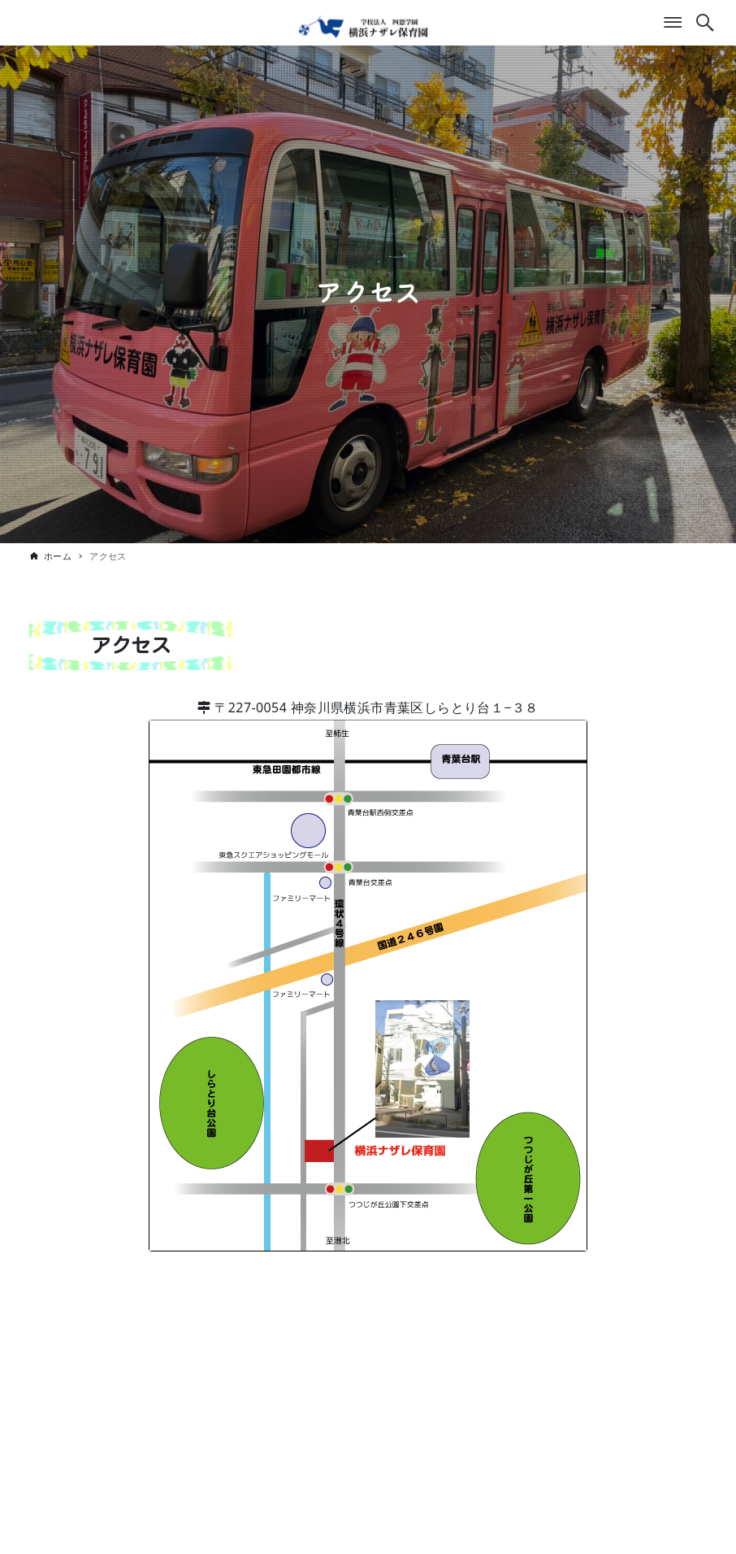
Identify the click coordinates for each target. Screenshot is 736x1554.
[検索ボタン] (705, 23)
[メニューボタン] (672, 23)
